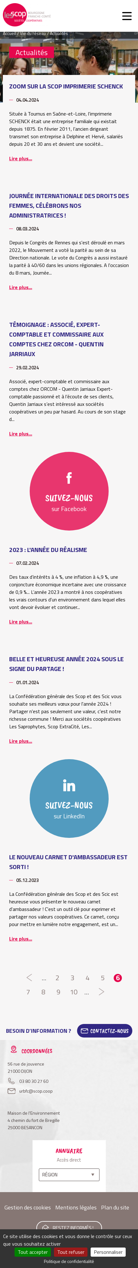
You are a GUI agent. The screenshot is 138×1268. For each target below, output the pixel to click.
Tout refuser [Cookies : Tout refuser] (70, 1252)
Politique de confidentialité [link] (69, 1261)
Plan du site (115, 1207)
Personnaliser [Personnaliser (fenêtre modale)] (108, 1252)
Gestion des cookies (27, 1207)
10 (73, 992)
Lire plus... (20, 158)
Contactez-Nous (109, 1030)
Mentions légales (76, 1207)
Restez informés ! (73, 1227)
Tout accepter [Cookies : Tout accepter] (33, 1252)
